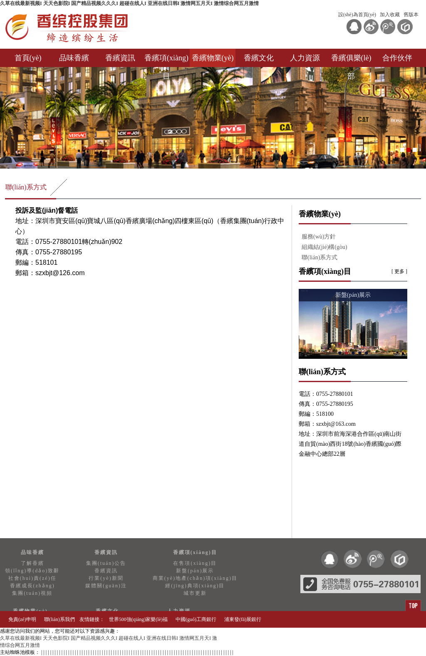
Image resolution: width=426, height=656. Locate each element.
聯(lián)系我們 (59, 619)
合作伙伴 (397, 58)
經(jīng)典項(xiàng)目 (195, 586)
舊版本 (411, 14)
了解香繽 (32, 563)
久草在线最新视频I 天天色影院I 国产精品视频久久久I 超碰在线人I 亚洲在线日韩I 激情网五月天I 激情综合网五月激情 (129, 3)
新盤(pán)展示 (195, 571)
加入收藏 (390, 14)
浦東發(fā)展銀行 (242, 619)
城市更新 (195, 593)
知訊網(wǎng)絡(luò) (395, 636)
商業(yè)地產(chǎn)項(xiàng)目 (195, 578)
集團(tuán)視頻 (32, 593)
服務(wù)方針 (319, 237)
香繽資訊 (120, 58)
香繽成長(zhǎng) (32, 586)
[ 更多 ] (399, 271)
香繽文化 (259, 58)
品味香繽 (74, 58)
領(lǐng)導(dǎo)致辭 (32, 571)
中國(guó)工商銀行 (196, 619)
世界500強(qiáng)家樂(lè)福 (138, 619)
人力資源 (305, 58)
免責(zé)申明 (22, 619)
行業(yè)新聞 (106, 578)
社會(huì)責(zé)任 (32, 578)
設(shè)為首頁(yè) (357, 14)
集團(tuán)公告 (106, 563)
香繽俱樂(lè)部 (351, 60)
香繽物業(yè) (213, 58)
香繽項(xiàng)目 (166, 60)
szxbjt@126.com (60, 272)
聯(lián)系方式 (26, 187)
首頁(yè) (28, 58)
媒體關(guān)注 (105, 586)
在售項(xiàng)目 (195, 563)
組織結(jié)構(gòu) (324, 247)
